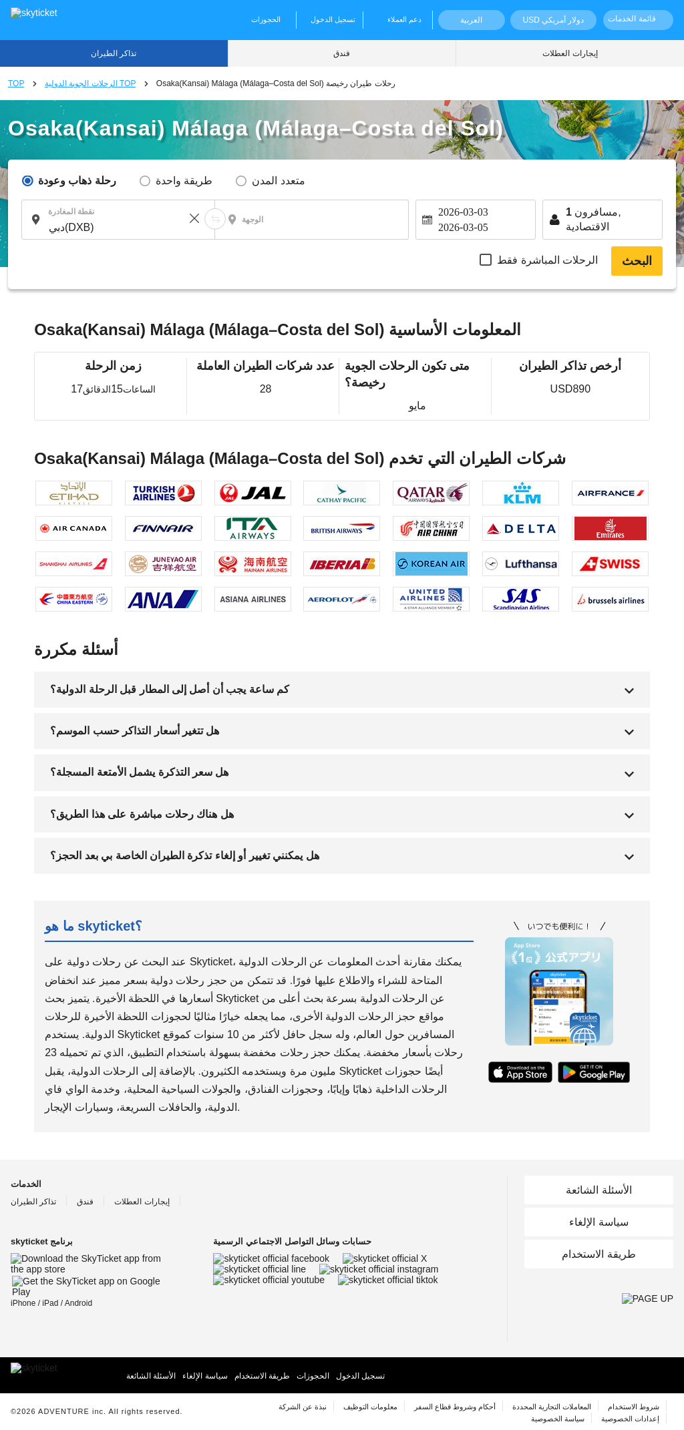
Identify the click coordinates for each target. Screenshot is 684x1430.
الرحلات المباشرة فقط (547, 260)
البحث (637, 261)
